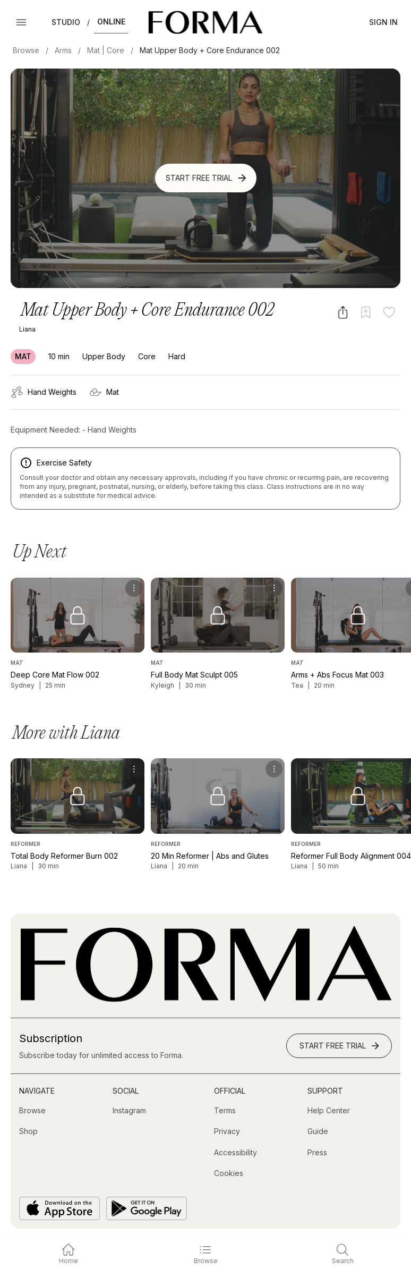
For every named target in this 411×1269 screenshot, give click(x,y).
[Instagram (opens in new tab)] (129, 1110)
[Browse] (32, 1110)
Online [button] (111, 21)
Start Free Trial (207, 178)
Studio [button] (66, 22)
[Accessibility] (235, 1152)
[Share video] (342, 312)
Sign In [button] (383, 22)
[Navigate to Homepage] (205, 22)
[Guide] (317, 1131)
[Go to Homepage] (205, 999)
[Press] (317, 1152)
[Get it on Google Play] (146, 1208)
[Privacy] (227, 1131)
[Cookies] (228, 1173)
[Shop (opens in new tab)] (28, 1131)
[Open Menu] (21, 22)
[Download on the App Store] (59, 1208)
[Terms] (225, 1110)
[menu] (133, 588)
